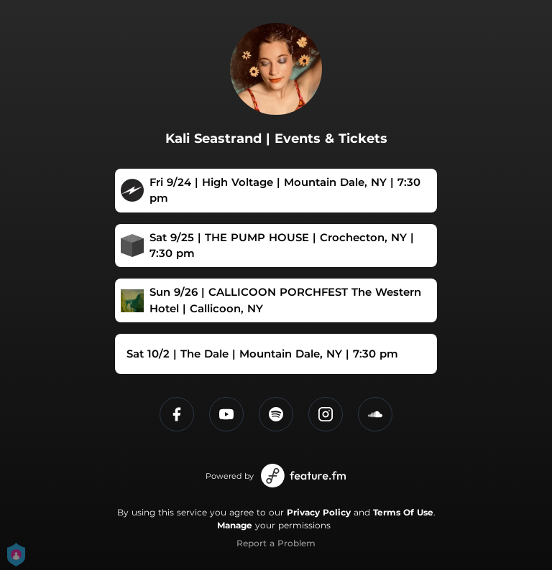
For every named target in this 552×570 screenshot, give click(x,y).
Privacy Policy (319, 512)
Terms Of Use (403, 512)
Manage (234, 525)
